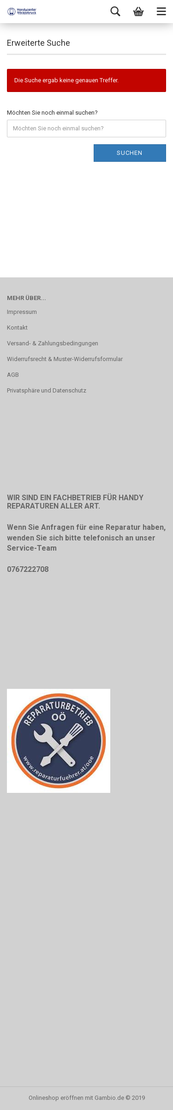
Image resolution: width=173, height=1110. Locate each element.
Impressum (22, 311)
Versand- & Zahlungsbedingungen (52, 343)
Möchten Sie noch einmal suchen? (52, 112)
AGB (13, 374)
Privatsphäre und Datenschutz (46, 390)
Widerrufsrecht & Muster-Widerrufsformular (65, 359)
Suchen (130, 152)
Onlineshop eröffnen (56, 1097)
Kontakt (17, 327)
